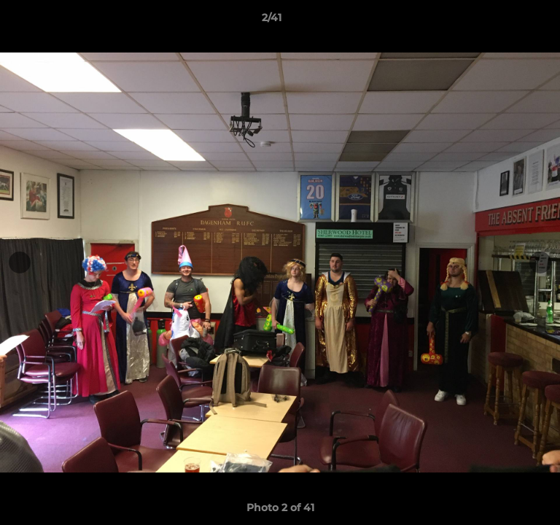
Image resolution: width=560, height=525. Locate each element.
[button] (507, 21)
